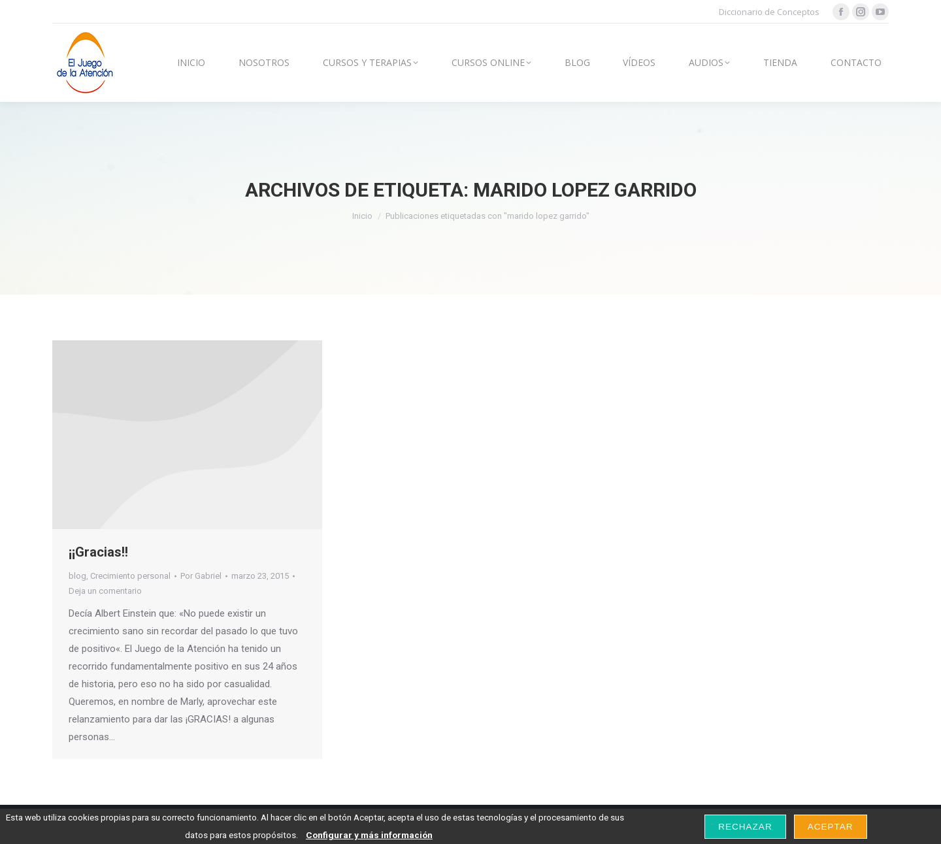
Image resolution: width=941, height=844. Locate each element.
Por (201, 576)
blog (77, 576)
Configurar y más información (369, 835)
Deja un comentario (105, 591)
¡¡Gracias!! (98, 552)
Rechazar (745, 827)
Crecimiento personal (130, 576)
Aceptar (830, 827)
